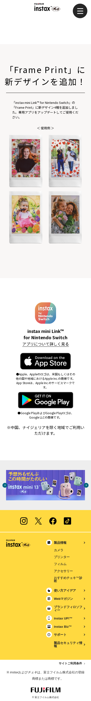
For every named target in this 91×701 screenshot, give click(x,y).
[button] (80, 11)
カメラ (58, 550)
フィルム (60, 564)
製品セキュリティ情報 (68, 644)
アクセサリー (63, 571)
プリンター (62, 557)
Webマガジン (63, 599)
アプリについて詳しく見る (45, 344)
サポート (60, 634)
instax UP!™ (63, 618)
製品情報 (60, 542)
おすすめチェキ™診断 (68, 579)
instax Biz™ (63, 626)
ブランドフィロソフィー (68, 608)
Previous (4, 485)
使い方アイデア (65, 590)
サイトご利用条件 (70, 663)
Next (86, 485)
